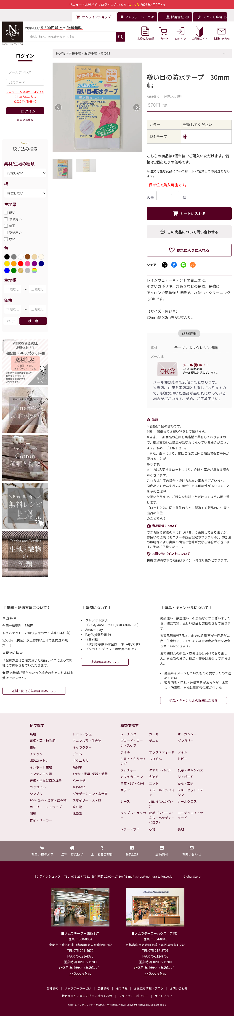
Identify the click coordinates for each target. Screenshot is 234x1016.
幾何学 (77, 767)
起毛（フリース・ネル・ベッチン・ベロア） (162, 817)
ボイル (125, 752)
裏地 (181, 829)
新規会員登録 (25, 120)
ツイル (182, 752)
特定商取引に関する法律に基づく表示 (87, 996)
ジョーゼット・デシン (190, 792)
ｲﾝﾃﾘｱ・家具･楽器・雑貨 (90, 773)
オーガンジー (187, 734)
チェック (36, 754)
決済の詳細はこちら (104, 662)
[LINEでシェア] (183, 265)
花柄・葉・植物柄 (42, 740)
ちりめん (155, 758)
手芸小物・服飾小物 (82, 53)
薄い (12, 212)
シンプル (36, 793)
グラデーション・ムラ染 (90, 793)
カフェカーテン (131, 776)
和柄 (33, 747)
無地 (33, 734)
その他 (105, 53)
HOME (60, 53)
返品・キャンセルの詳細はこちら (194, 700)
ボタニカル (81, 760)
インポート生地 (41, 767)
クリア (10, 321)
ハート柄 (79, 780)
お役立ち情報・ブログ (148, 988)
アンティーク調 (41, 773)
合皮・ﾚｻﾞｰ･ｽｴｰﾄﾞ (133, 783)
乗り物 (77, 807)
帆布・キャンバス (190, 770)
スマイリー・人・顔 (87, 800)
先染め (154, 776)
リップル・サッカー (133, 815)
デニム (77, 754)
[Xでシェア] (165, 265)
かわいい (79, 787)
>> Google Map (80, 973)
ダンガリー (186, 740)
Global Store (191, 876)
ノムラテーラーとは (78, 988)
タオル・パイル (160, 770)
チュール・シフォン (162, 792)
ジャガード (185, 776)
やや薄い (15, 219)
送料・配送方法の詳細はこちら (34, 691)
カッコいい (38, 787)
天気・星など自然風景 (46, 780)
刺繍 (33, 813)
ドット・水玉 (82, 734)
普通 (12, 225)
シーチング (128, 734)
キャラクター (82, 747)
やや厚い (15, 232)
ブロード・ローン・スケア (131, 743)
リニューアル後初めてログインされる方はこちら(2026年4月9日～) (25, 96)
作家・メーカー (41, 820)
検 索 (33, 321)
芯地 (152, 829)
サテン (125, 790)
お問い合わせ (179, 988)
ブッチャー (128, 770)
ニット (154, 783)
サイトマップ (163, 996)
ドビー (182, 758)
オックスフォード (162, 752)
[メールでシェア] (193, 265)
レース (125, 801)
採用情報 (122, 988)
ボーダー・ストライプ (46, 807)
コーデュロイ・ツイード (190, 815)
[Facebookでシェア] (174, 265)
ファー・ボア (130, 829)
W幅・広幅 (185, 783)
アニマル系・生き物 (87, 740)
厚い (12, 239)
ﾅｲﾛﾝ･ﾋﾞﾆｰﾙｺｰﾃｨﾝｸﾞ (161, 803)
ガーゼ (154, 734)
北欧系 (77, 813)
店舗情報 (103, 988)
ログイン (28, 111)
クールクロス (187, 801)
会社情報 (52, 988)
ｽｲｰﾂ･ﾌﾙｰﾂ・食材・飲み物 (48, 800)
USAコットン (39, 760)
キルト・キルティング (133, 761)
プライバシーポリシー (133, 996)
